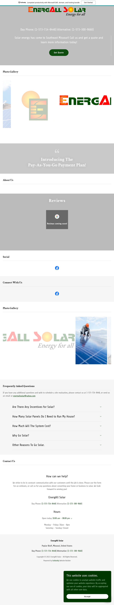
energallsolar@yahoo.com (24, 396)
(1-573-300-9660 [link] (82, 29)
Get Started (88, 2)
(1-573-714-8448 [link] (45, 29)
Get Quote (59, 52)
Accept (87, 601)
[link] (57, 15)
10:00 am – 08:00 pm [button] (61, 518)
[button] (71, 519)
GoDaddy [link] (55, 561)
